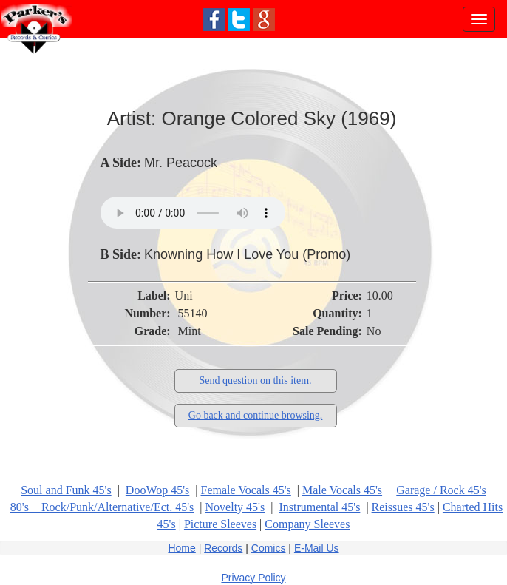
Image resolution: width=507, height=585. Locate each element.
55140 (193, 313)
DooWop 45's (157, 490)
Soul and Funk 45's (66, 490)
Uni (184, 295)
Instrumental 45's (319, 507)
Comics (268, 548)
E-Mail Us (316, 548)
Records (223, 548)
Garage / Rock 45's (441, 490)
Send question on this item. (256, 380)
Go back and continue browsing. (255, 415)
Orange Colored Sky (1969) (278, 118)
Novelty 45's (235, 507)
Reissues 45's (403, 507)
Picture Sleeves (220, 524)
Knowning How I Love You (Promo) (247, 254)
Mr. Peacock (180, 162)
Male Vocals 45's (342, 490)
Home (181, 548)
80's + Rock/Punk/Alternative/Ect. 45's (102, 507)
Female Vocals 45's (246, 490)
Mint (189, 331)
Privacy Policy (253, 578)
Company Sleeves (307, 524)
